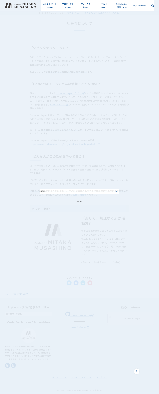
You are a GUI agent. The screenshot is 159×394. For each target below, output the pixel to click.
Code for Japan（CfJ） (69, 93)
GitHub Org (121, 6)
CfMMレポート (50, 6)
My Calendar (139, 5)
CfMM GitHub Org (78, 314)
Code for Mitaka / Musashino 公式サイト (83, 390)
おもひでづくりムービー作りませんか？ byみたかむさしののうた (91, 13)
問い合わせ (102, 377)
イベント (103, 6)
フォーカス (85, 6)
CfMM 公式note (78, 327)
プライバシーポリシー (81, 377)
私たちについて (21, 294)
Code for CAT (58, 104)
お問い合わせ (80, 195)
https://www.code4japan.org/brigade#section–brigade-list (63, 144)
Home (8, 294)
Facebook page (132, 318)
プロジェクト (67, 6)
